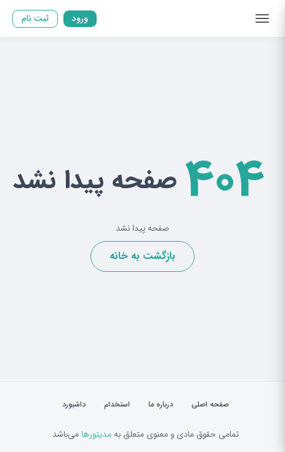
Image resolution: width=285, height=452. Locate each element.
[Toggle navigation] (262, 19)
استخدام (117, 404)
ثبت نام (35, 18)
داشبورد (74, 404)
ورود (80, 18)
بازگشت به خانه (142, 256)
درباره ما (160, 404)
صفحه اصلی (210, 404)
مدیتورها (96, 434)
